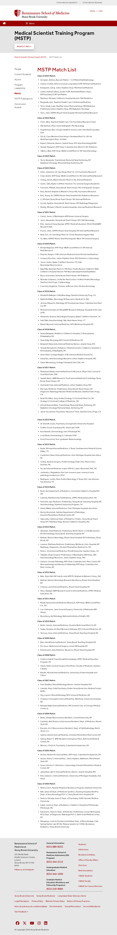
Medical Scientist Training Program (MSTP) (54, 35)
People (17, 69)
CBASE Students (85, 876)
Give (101, 11)
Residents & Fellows (86, 855)
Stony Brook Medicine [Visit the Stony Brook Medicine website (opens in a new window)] (46, 896)
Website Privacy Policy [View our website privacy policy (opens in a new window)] (55, 901)
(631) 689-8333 (54, 846)
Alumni (17, 79)
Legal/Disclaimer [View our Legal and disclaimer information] (21, 901)
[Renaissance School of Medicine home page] (41, 14)
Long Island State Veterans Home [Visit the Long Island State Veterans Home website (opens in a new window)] (72, 896)
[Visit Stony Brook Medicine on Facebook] (17, 923)
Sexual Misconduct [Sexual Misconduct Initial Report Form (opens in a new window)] (73, 906)
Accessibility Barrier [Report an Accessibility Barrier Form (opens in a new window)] (91, 906)
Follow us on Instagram (24, 869)
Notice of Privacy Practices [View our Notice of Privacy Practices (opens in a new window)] (78, 901)
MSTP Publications (23, 98)
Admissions (83, 849)
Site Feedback (21, 912)
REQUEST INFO (24, 46)
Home (92, 11)
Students (82, 844)
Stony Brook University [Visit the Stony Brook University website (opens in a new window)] (24, 896)
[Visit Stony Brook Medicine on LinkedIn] (46, 923)
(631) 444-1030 (54, 873)
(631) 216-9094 (54, 888)
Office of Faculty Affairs (88, 860)
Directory (82, 865)
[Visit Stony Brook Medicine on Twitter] (25, 923)
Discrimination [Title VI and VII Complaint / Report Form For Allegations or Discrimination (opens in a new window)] (55, 906)
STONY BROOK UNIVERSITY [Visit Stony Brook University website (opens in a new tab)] (67, 3)
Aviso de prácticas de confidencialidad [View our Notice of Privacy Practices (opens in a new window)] (30, 906)
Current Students (22, 74)
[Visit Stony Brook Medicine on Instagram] (39, 923)
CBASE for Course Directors (90, 886)
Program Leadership (19, 86)
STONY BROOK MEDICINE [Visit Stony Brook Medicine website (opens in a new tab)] (92, 3)
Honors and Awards (20, 106)
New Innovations (85, 870)
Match (17, 93)
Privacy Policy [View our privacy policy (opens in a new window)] (37, 901)
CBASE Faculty (84, 881)
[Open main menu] (30, 23)
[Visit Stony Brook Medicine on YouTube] (32, 923)
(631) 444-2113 (54, 861)
